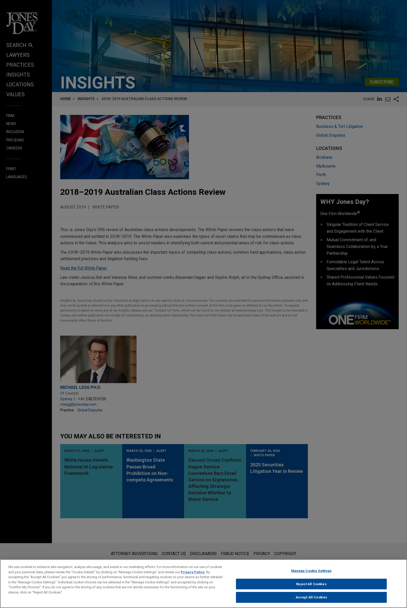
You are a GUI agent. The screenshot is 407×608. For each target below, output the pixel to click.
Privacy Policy (193, 574)
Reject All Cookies (311, 586)
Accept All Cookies (311, 600)
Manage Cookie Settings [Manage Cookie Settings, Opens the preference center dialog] (311, 573)
